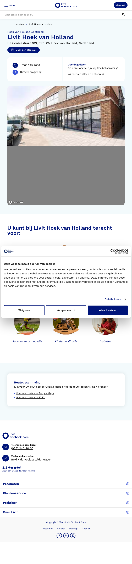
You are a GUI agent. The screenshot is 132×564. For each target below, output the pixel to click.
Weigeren (24, 310)
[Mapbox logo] (16, 202)
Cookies (86, 528)
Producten (66, 484)
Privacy (61, 528)
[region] (66, 175)
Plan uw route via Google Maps (35, 393)
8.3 (4, 467)
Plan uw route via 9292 (30, 397)
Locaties (19, 24)
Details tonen (113, 299)
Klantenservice (66, 493)
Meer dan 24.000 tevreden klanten (18, 471)
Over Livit (66, 512)
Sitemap (73, 528)
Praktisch (66, 502)
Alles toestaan (108, 310)
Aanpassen (66, 310)
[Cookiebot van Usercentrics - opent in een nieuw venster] (113, 251)
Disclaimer (47, 528)
